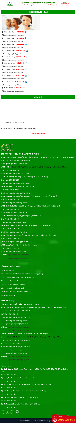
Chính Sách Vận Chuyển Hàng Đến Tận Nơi (14, 291)
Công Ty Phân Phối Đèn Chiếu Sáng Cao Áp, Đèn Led (18, 277)
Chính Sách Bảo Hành (8, 270)
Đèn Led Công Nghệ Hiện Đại (10, 281)
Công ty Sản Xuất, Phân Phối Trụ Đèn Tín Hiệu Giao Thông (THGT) (22, 274)
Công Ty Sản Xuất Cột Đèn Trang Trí (12, 288)
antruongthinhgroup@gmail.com (13, 35)
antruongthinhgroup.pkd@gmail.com (14, 85)
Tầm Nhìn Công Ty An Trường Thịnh (24, 128)
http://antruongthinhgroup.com (18, 330)
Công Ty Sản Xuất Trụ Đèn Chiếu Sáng (13, 284)
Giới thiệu (7, 128)
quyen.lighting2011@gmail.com (13, 54)
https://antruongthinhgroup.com (18, 258)
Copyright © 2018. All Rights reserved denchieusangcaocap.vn (38, 421)
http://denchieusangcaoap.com (18, 255)
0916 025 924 (66, 420)
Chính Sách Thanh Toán (8, 295)
